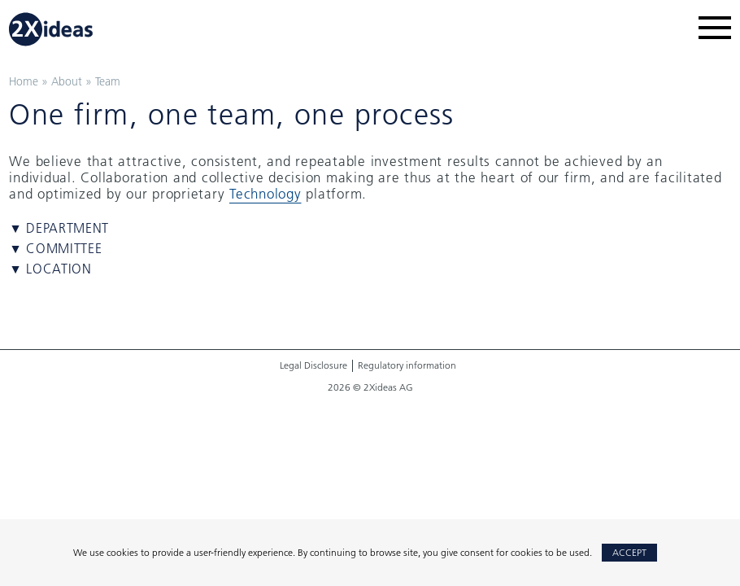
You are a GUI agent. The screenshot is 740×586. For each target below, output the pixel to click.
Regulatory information (407, 365)
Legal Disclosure (313, 365)
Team (107, 81)
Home (23, 81)
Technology (265, 193)
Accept (629, 552)
